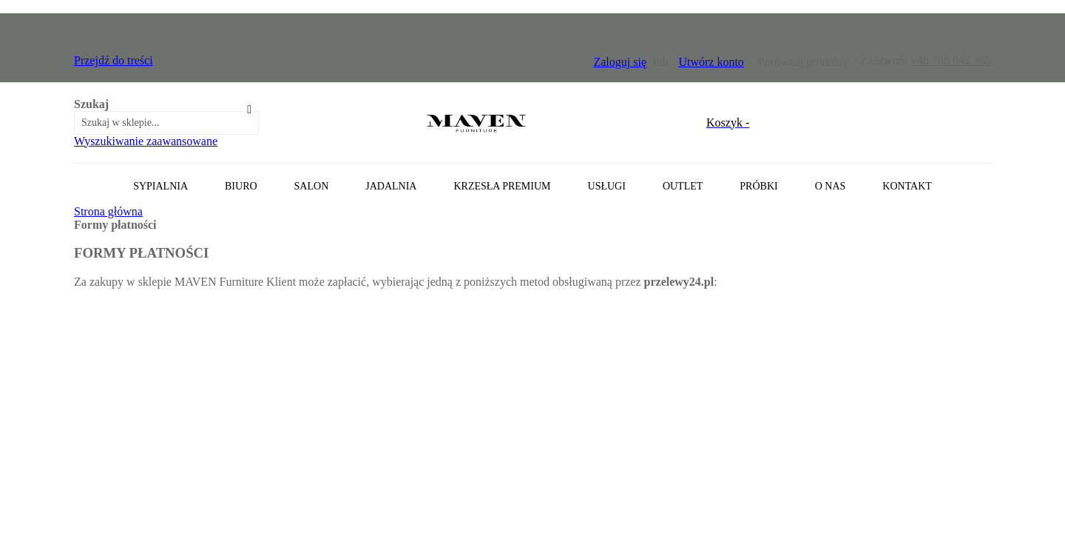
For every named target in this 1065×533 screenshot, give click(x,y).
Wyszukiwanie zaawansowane (145, 141)
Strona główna (108, 211)
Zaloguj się (619, 62)
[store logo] (476, 122)
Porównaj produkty (803, 62)
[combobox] (166, 123)
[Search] (249, 109)
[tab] (532, 184)
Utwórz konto (710, 62)
